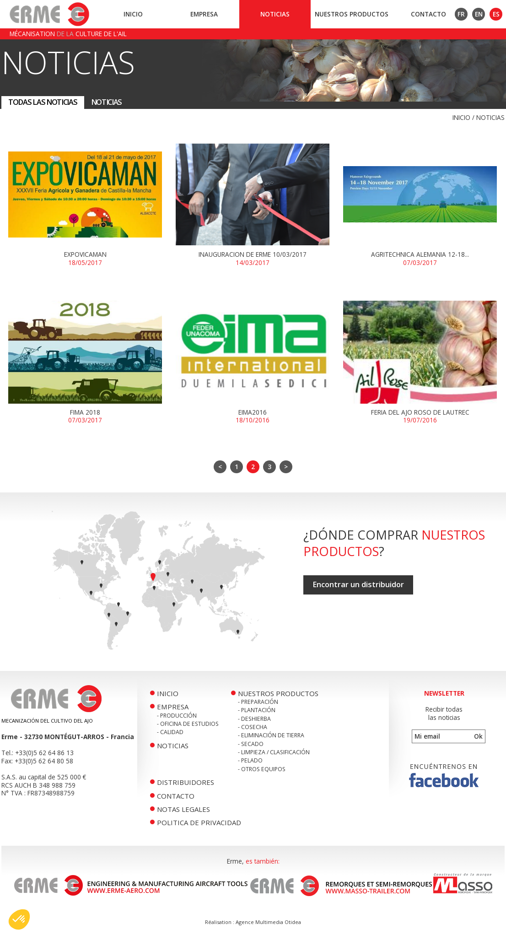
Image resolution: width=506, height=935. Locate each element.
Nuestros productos (351, 14)
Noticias (275, 14)
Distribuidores (185, 782)
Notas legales (183, 809)
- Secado (251, 744)
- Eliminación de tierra (271, 735)
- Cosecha (252, 727)
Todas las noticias (42, 102)
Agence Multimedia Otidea (268, 922)
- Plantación (256, 710)
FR (461, 14)
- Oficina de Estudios (188, 724)
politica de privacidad (199, 822)
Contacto (428, 14)
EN (479, 14)
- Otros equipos (261, 769)
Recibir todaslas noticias (444, 713)
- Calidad (170, 732)
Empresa (204, 14)
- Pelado (250, 760)
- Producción (177, 715)
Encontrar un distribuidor (358, 584)
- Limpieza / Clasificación (274, 752)
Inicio (133, 14)
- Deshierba (254, 719)
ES (496, 14)
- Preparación (258, 702)
